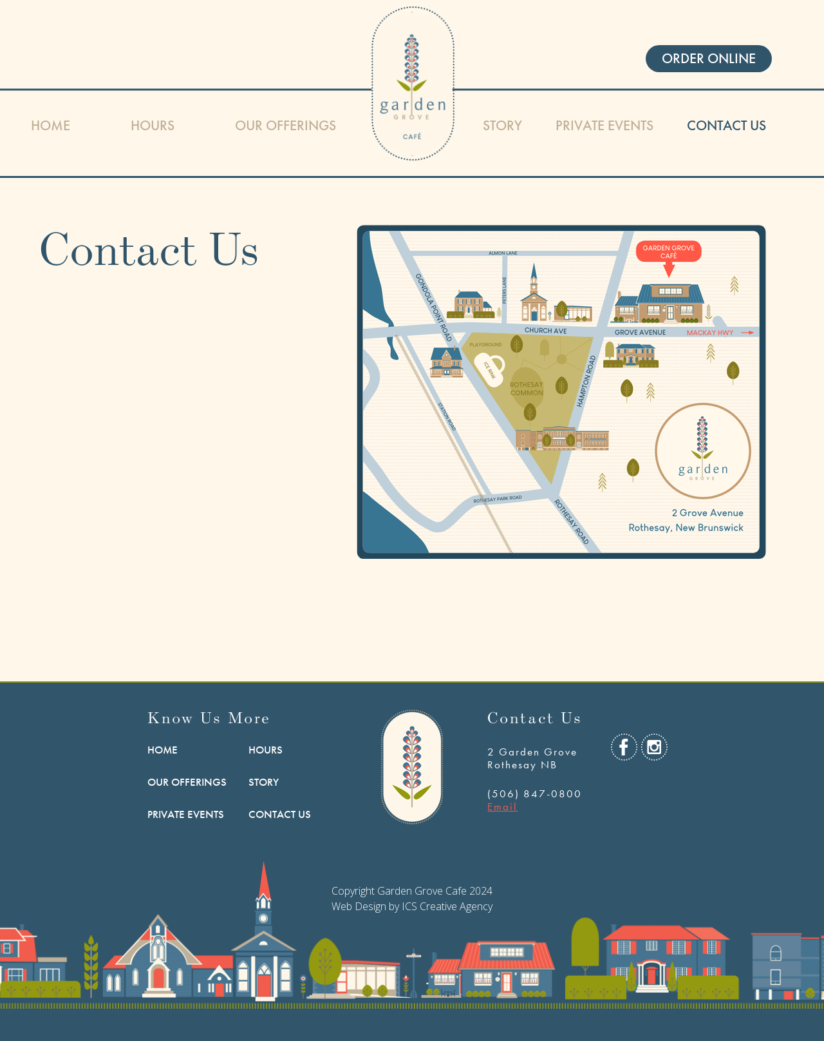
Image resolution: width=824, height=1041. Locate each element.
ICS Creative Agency (447, 906)
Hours (152, 125)
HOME (50, 125)
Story (502, 125)
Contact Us (726, 125)
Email (502, 806)
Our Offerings (285, 125)
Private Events (604, 125)
